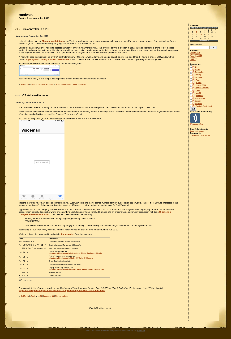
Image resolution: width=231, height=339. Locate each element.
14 (200, 34)
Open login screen (197, 131)
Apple (33, 296)
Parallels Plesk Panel (204, 106)
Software (198, 104)
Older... (193, 60)
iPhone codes (67, 234)
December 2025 (196, 54)
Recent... (193, 58)
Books (197, 69)
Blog (196, 67)
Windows (49, 84)
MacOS (198, 93)
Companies (199, 72)
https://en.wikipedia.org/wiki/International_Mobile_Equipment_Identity (75, 254)
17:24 (57, 84)
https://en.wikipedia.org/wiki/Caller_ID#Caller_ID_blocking (71, 258)
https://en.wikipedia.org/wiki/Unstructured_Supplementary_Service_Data (76, 269)
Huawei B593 (201, 85)
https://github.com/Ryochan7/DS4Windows (47, 59)
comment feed (198, 124)
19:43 (40, 296)
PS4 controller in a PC (35, 29)
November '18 (204, 41)
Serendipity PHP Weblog (201, 135)
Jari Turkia (25, 84)
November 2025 (196, 56)
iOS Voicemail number (35, 95)
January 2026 (195, 52)
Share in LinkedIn (79, 84)
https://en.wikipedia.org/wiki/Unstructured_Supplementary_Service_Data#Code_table (62, 291)
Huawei (198, 83)
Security (198, 101)
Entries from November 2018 (34, 18)
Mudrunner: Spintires (53, 41)
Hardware (26, 14)
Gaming (34, 84)
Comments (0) (66, 84)
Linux (198, 90)
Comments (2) (48, 296)
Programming (200, 98)
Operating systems (202, 88)
